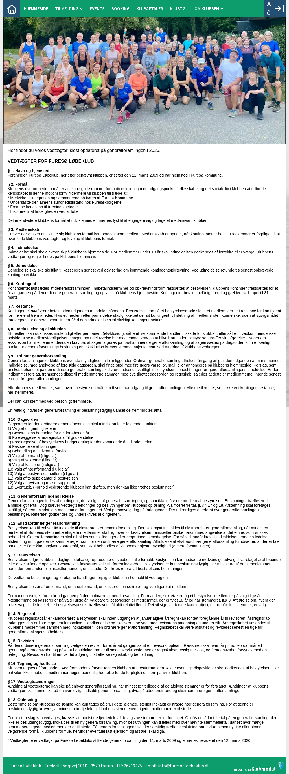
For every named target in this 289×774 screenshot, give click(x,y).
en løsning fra (259, 765)
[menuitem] (11, 8)
